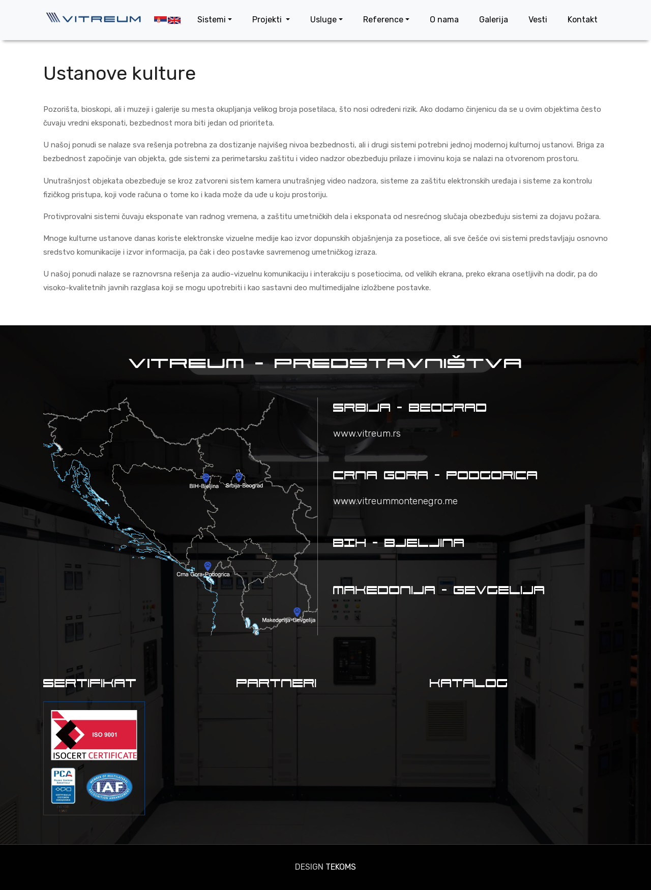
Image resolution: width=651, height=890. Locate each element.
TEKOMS (341, 867)
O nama (444, 19)
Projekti (268, 19)
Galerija (493, 19)
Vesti (537, 19)
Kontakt (583, 19)
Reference (383, 19)
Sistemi (211, 19)
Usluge (323, 19)
